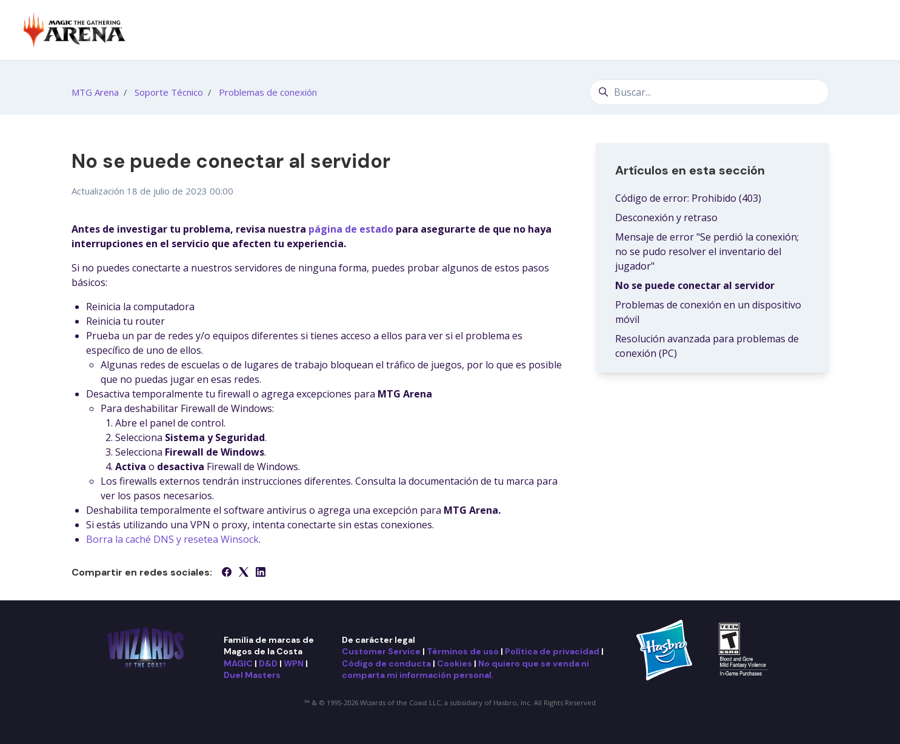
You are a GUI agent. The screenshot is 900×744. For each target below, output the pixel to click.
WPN (294, 663)
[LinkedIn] (260, 573)
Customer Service (381, 651)
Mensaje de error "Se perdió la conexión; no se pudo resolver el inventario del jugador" (707, 251)
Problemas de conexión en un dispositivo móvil (708, 312)
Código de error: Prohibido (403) (688, 198)
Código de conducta (386, 663)
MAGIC (238, 663)
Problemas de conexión (268, 92)
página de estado (350, 229)
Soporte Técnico (169, 92)
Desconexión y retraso (666, 217)
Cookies (454, 663)
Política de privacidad (552, 651)
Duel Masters (252, 674)
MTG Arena (95, 92)
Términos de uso (463, 651)
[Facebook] (227, 573)
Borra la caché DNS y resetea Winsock (172, 539)
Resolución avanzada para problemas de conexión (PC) (707, 346)
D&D (268, 663)
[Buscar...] (708, 92)
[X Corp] (243, 573)
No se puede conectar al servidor (695, 285)
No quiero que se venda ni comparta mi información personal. (465, 669)
